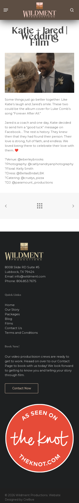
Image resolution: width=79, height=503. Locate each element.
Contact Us (13, 328)
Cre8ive (28, 499)
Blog (8, 319)
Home (10, 305)
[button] (6, 10)
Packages (12, 314)
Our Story (12, 309)
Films (9, 323)
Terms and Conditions (21, 333)
